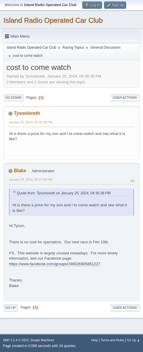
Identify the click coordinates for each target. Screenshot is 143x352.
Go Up (10, 307)
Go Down (13, 97)
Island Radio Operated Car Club (53, 20)
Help (95, 340)
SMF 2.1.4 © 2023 (15, 340)
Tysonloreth (27, 113)
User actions (125, 97)
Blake (20, 170)
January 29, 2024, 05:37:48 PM (30, 179)
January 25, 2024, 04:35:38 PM (30, 122)
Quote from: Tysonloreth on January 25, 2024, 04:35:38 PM (63, 193)
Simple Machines (42, 340)
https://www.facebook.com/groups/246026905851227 (54, 264)
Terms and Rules (112, 340)
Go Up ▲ (133, 340)
